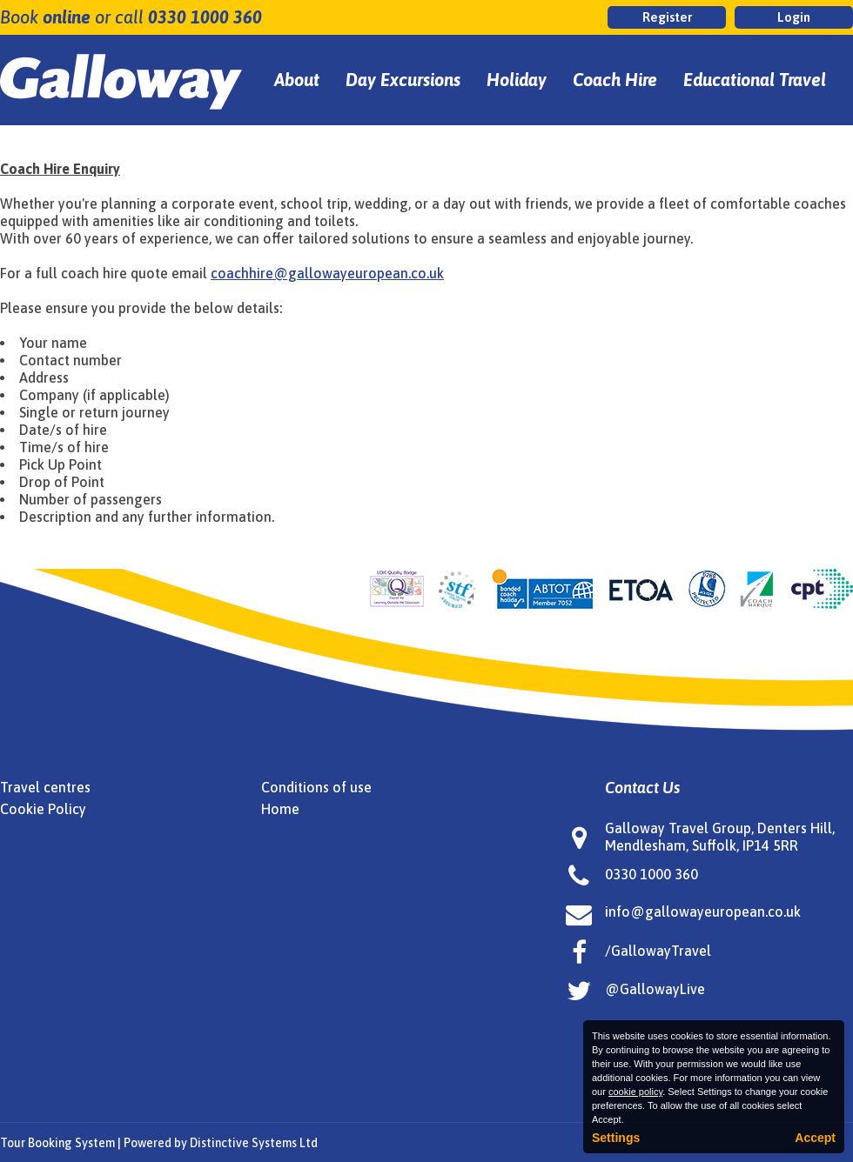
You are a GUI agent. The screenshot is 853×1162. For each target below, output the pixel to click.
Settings (616, 1138)
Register (667, 17)
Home (280, 809)
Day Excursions (403, 80)
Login (793, 17)
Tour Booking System (57, 1143)
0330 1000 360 (205, 17)
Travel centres (45, 787)
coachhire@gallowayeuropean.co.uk (327, 273)
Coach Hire (615, 80)
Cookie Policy (43, 809)
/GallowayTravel (658, 950)
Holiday (517, 80)
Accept (815, 1138)
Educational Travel (754, 80)
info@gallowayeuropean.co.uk (703, 911)
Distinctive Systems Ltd (254, 1143)
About (296, 80)
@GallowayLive (655, 989)
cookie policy (635, 1091)
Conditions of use (316, 787)
